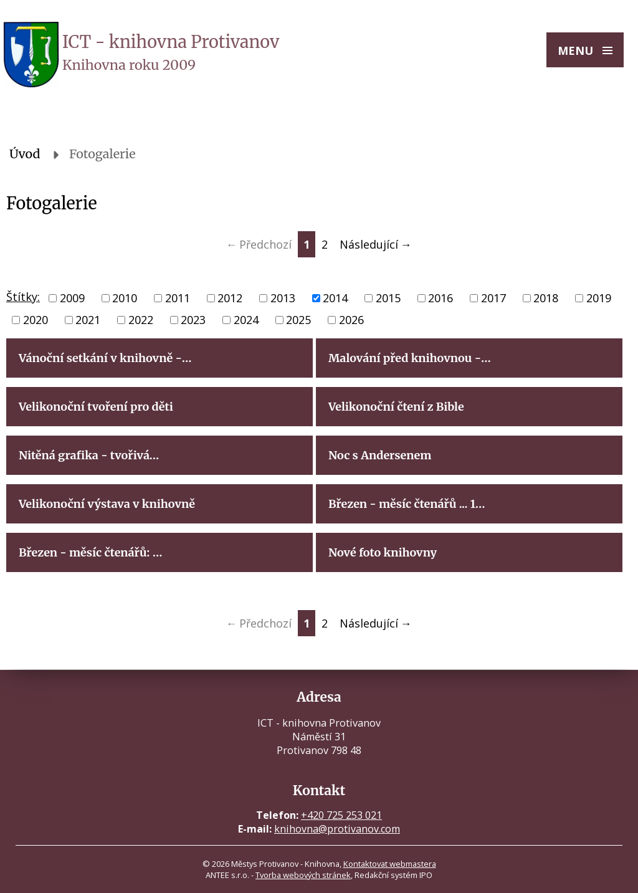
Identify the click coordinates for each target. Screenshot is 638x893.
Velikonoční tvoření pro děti (96, 406)
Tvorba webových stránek (303, 875)
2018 (545, 297)
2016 (440, 297)
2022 (140, 319)
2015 (388, 297)
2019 (598, 297)
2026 (351, 319)
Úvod (24, 153)
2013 (282, 297)
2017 (493, 297)
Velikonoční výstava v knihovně (107, 504)
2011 (177, 297)
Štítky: (23, 296)
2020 (35, 319)
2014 (335, 297)
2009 (72, 297)
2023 (193, 319)
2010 (124, 297)
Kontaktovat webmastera (389, 863)
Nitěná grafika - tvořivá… (89, 455)
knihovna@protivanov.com (337, 829)
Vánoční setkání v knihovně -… (105, 358)
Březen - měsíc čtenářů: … (90, 552)
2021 (87, 319)
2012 (229, 297)
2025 (298, 319)
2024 (246, 319)
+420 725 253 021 (341, 815)
